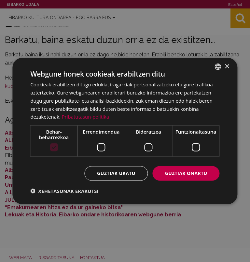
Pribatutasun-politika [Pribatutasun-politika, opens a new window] (85, 116)
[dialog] (124, 131)
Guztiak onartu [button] (186, 173)
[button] (64, 190)
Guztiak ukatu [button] (116, 173)
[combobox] (218, 67)
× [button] (227, 66)
